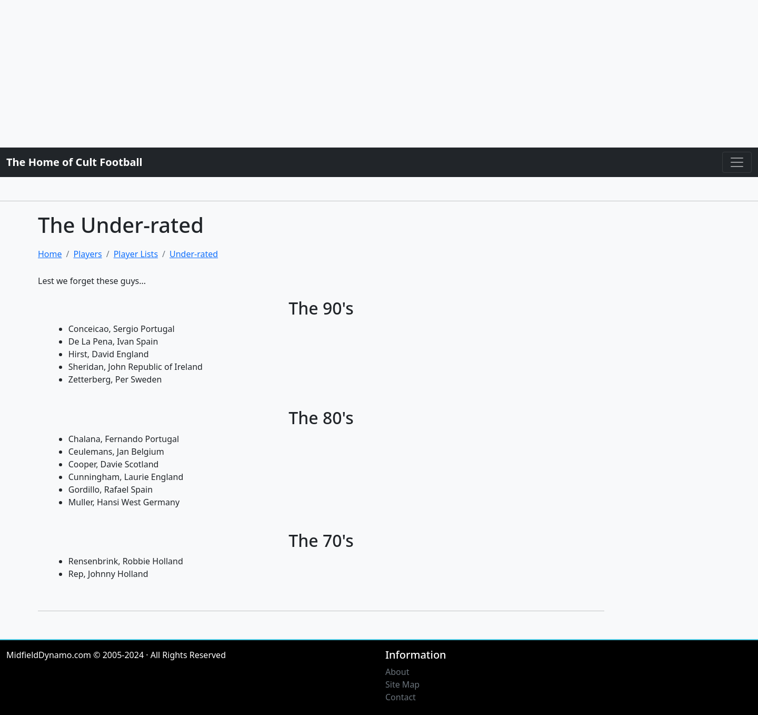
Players (87, 254)
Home (50, 254)
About (397, 672)
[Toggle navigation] (737, 162)
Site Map (402, 684)
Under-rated (193, 254)
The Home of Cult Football (74, 162)
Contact (400, 697)
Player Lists (136, 254)
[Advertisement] (316, 74)
